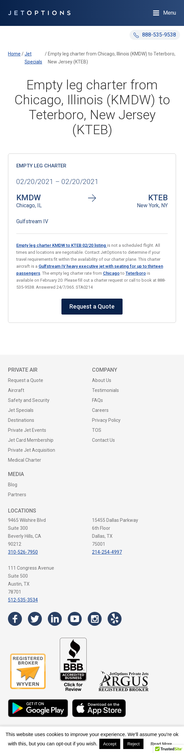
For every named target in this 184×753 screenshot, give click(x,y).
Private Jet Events (27, 430)
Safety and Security (28, 400)
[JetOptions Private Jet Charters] (39, 13)
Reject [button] (133, 743)
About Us (101, 380)
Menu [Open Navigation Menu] (169, 13)
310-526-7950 (23, 552)
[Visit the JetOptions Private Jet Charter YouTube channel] (75, 619)
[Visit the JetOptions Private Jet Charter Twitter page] (35, 619)
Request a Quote (92, 306)
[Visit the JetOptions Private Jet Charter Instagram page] (95, 619)
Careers (100, 410)
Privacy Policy (106, 420)
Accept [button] (110, 743)
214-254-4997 (107, 552)
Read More (161, 743)
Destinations (21, 420)
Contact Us (103, 440)
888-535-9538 (155, 35)
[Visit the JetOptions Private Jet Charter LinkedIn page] (55, 619)
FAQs (97, 400)
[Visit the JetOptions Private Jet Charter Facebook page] (15, 619)
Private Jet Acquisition (31, 450)
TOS (96, 430)
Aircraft (16, 390)
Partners (17, 494)
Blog (12, 484)
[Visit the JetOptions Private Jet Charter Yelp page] (115, 619)
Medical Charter (24, 460)
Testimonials (105, 390)
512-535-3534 (23, 600)
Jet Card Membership (30, 440)
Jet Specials (21, 410)
